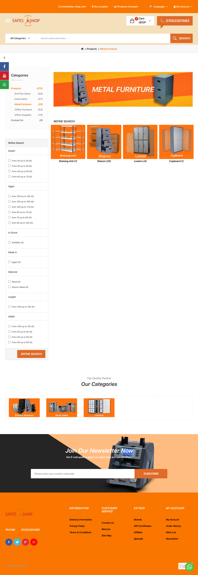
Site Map (106, 535)
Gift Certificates (142, 526)
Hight (11, 186)
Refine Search (31, 354)
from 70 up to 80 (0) (20, 217)
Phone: (10, 529)
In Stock (12, 232)
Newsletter (172, 538)
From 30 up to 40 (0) (20, 331)
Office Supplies (28, 115)
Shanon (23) (104, 161)
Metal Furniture (108, 48)
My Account (172, 519)
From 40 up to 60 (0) (20, 337)
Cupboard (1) (176, 161)
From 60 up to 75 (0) (20, 176)
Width (11, 316)
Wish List (171, 532)
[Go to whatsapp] (189, 566)
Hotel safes (28, 99)
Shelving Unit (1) (68, 161)
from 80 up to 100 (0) (20, 222)
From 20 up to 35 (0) (20, 160)
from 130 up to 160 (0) (21, 201)
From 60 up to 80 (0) (20, 342)
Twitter (17, 542)
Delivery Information (80, 519)
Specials (138, 538)
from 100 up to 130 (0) (21, 196)
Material (12, 272)
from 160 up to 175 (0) (21, 207)
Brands (138, 519)
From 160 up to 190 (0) (21, 306)
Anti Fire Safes (28, 93)
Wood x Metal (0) (18, 287)
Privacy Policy (77, 526)
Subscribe (150, 473)
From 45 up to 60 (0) (20, 171)
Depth (11, 150)
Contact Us (27, 120)
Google (25, 542)
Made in (12, 252)
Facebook (8, 542)
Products (92, 48)
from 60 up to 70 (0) (20, 212)
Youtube (33, 542)
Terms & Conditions (80, 532)
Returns (106, 529)
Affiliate (138, 532)
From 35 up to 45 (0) (20, 166)
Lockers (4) (140, 161)
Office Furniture (28, 109)
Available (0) (16, 242)
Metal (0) (14, 281)
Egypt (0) (14, 262)
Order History (173, 526)
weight (12, 296)
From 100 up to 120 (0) (21, 326)
